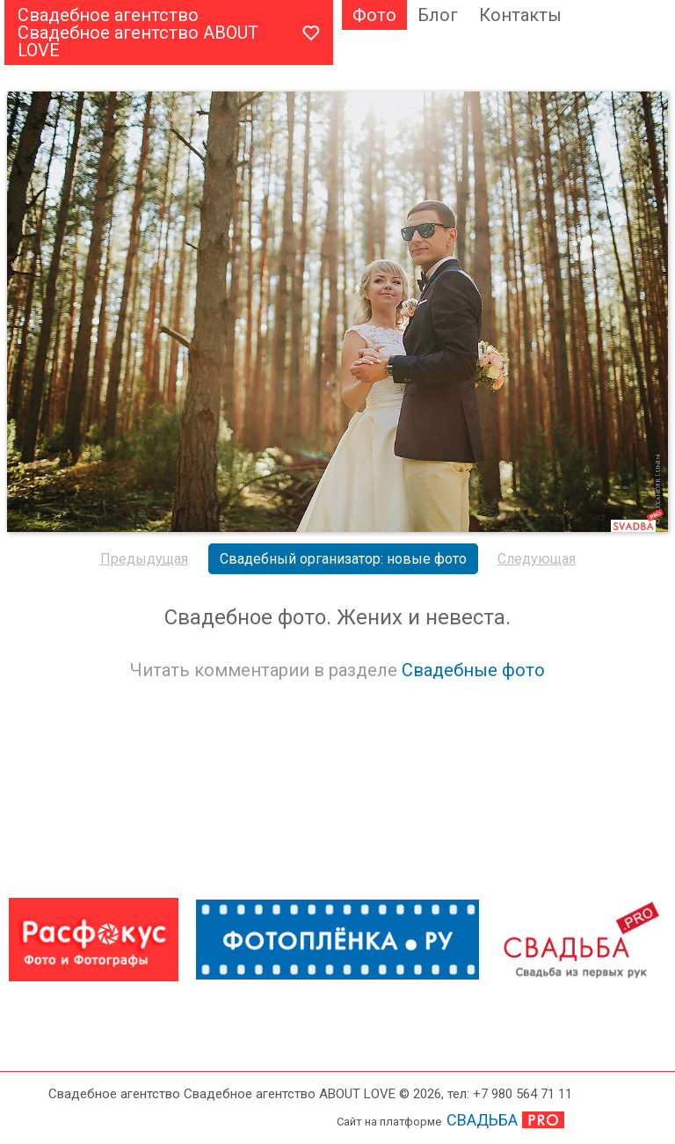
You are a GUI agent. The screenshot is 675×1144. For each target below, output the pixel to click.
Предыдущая (144, 558)
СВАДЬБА (482, 1120)
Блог (437, 15)
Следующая (536, 558)
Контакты (520, 15)
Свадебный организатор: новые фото (343, 558)
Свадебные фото (473, 670)
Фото (374, 15)
